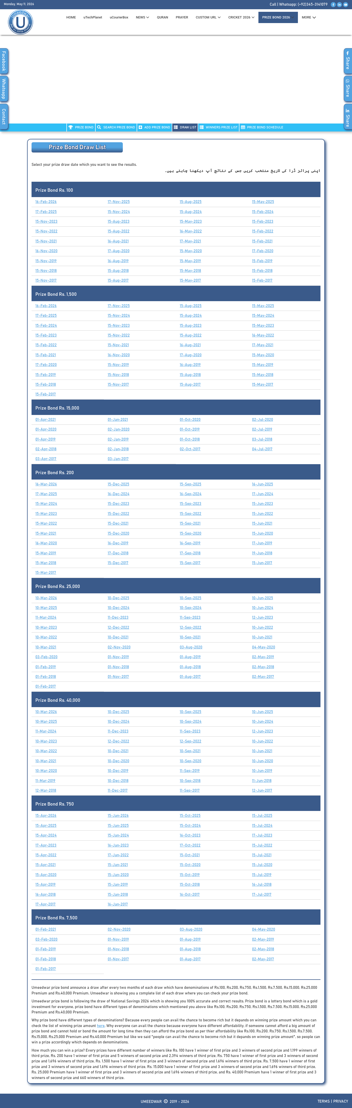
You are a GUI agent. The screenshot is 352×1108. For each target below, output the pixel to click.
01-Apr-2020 (45, 429)
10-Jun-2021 (262, 637)
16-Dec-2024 (118, 494)
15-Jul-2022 (262, 845)
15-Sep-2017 (190, 563)
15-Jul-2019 (261, 875)
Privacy (340, 1101)
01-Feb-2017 (45, 686)
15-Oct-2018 (190, 885)
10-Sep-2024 (191, 608)
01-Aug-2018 (190, 667)
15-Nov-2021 (46, 241)
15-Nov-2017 (46, 280)
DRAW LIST (185, 127)
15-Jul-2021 (261, 855)
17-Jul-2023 (262, 835)
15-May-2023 (191, 221)
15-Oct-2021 (190, 855)
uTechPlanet (93, 17)
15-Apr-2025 (45, 826)
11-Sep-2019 (190, 771)
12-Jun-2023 (262, 617)
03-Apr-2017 (45, 459)
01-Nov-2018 (118, 667)
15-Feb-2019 (262, 261)
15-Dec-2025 (118, 484)
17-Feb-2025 (46, 212)
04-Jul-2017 (262, 449)
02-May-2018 (263, 667)
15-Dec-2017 (118, 563)
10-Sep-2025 (190, 598)
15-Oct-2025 (190, 816)
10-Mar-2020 (46, 771)
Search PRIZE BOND (116, 127)
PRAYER (182, 17)
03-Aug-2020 (191, 647)
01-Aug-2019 (190, 657)
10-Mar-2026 (46, 598)
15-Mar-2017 (45, 573)
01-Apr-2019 (45, 439)
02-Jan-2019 (118, 439)
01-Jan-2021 (118, 420)
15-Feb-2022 (262, 231)
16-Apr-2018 (45, 895)
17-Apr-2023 (45, 845)
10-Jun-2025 (262, 598)
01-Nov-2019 (118, 657)
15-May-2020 (191, 251)
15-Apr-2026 (45, 816)
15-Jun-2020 (262, 533)
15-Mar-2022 (46, 523)
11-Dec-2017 (118, 790)
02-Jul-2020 (262, 420)
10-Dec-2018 (118, 781)
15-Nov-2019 (46, 261)
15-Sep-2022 (190, 514)
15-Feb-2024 (263, 212)
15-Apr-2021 (45, 865)
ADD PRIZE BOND (154, 127)
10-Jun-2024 (262, 608)
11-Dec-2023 (118, 617)
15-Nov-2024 (119, 212)
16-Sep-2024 (191, 494)
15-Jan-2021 (118, 865)
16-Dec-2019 (118, 543)
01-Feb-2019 (45, 667)
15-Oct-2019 (190, 875)
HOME (71, 17)
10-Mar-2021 (45, 647)
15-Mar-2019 (45, 553)
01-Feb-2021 (45, 929)
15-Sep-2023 (190, 504)
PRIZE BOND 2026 (278, 17)
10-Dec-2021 (118, 637)
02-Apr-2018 (45, 449)
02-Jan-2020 (118, 429)
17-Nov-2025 (119, 202)
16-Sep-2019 (190, 543)
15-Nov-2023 (46, 221)
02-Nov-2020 (119, 647)
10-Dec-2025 (118, 598)
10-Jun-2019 (262, 771)
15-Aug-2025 (191, 202)
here (101, 1026)
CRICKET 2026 (241, 17)
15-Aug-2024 (191, 212)
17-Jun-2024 (262, 494)
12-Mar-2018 (45, 790)
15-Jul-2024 (262, 826)
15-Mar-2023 (46, 514)
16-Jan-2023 (118, 845)
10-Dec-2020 (118, 761)
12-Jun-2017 (262, 790)
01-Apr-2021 (45, 420)
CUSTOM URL (208, 17)
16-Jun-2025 (262, 484)
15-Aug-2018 (118, 271)
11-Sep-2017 (190, 790)
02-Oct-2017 (190, 449)
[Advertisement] (176, 82)
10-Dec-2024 (118, 608)
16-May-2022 (191, 231)
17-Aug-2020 (118, 251)
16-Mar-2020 (46, 543)
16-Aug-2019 (118, 261)
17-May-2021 (190, 241)
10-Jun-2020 (262, 761)
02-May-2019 (263, 657)
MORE (309, 17)
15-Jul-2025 (262, 816)
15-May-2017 (190, 280)
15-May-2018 (190, 271)
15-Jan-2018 (118, 895)
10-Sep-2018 (190, 781)
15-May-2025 (263, 202)
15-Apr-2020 (45, 875)
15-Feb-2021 (262, 241)
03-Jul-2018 (262, 439)
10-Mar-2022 (46, 637)
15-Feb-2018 (262, 271)
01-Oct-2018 (190, 439)
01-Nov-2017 (118, 677)
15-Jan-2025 (118, 826)
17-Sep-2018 (190, 553)
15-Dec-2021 (118, 523)
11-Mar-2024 (45, 617)
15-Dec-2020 (118, 533)
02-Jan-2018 (118, 449)
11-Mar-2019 (45, 781)
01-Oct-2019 (190, 429)
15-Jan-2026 (118, 816)
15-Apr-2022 (45, 855)
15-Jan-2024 (118, 835)
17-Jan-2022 (118, 855)
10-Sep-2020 (190, 761)
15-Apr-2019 (45, 885)
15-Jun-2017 (262, 563)
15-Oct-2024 (190, 826)
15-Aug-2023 (118, 221)
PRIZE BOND (81, 127)
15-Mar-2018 (45, 563)
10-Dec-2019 (118, 771)
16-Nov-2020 (46, 251)
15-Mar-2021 (45, 533)
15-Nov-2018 (46, 271)
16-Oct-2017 (190, 895)
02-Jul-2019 (262, 429)
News (142, 17)
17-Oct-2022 (190, 845)
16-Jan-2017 (118, 904)
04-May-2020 (263, 647)
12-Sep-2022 (190, 627)
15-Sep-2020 (190, 533)
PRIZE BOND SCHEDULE (262, 127)
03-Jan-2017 (118, 459)
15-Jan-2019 (118, 885)
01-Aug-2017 (190, 677)
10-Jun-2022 (262, 627)
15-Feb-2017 (262, 280)
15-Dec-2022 (118, 514)
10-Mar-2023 (46, 627)
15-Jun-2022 (262, 514)
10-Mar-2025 (46, 608)
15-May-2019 (190, 261)
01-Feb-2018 (45, 677)
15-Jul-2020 (262, 865)
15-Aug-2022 (118, 231)
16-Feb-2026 (46, 202)
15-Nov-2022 (46, 231)
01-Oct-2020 (190, 420)
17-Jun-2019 (262, 543)
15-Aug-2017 (118, 280)
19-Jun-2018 (262, 553)
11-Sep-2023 (190, 617)
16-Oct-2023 (190, 835)
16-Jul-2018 (261, 885)
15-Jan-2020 (118, 875)
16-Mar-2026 (46, 484)
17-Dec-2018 (118, 553)
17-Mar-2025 (46, 494)
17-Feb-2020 (262, 251)
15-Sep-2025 (190, 484)
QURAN (162, 17)
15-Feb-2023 (262, 221)
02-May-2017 (263, 677)
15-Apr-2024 (46, 835)
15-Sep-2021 (190, 523)
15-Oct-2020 (190, 865)
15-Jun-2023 (262, 504)
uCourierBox (119, 17)
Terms (324, 1101)
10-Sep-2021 (190, 637)
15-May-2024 (263, 316)
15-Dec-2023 (118, 504)
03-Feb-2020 (46, 657)
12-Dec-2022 (118, 627)
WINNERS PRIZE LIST (218, 127)
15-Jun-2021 (262, 523)
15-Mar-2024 (46, 504)
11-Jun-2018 (261, 781)
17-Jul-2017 (261, 895)
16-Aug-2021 (118, 241)
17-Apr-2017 (45, 904)
